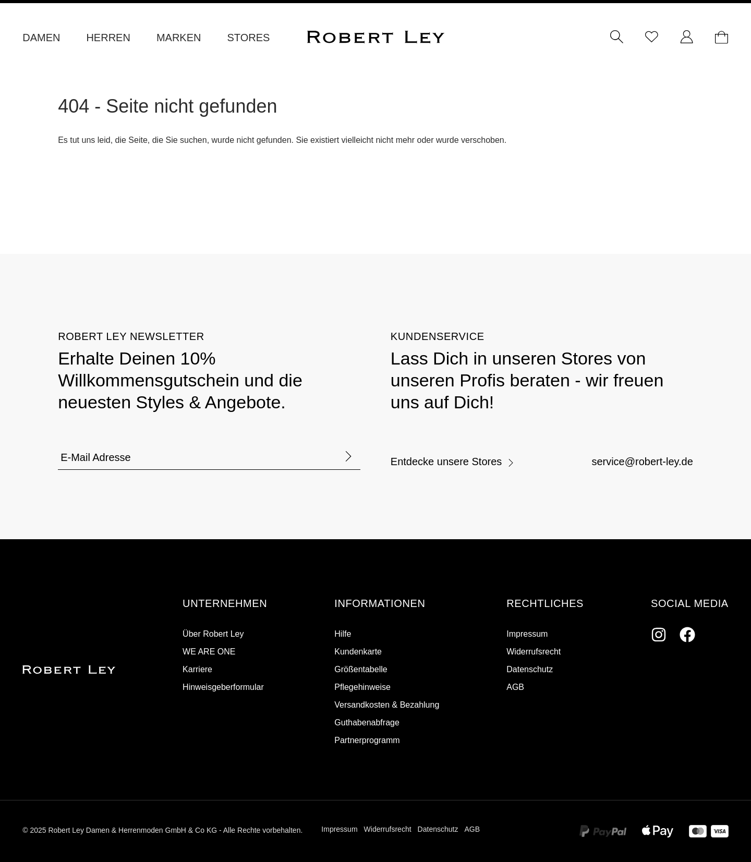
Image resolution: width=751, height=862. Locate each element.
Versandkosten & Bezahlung (386, 704)
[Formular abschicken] (348, 457)
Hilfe (342, 633)
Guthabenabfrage (366, 722)
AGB (515, 687)
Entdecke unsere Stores (453, 461)
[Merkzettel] (652, 37)
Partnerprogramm (366, 740)
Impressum (527, 633)
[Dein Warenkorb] (721, 37)
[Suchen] (617, 37)
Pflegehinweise (362, 687)
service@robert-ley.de (642, 461)
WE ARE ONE (209, 651)
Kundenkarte (358, 651)
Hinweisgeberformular (223, 687)
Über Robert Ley (213, 633)
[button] (225, 603)
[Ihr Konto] (687, 37)
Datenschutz (529, 669)
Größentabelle (360, 669)
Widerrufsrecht (533, 651)
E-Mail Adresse (95, 457)
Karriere (197, 669)
